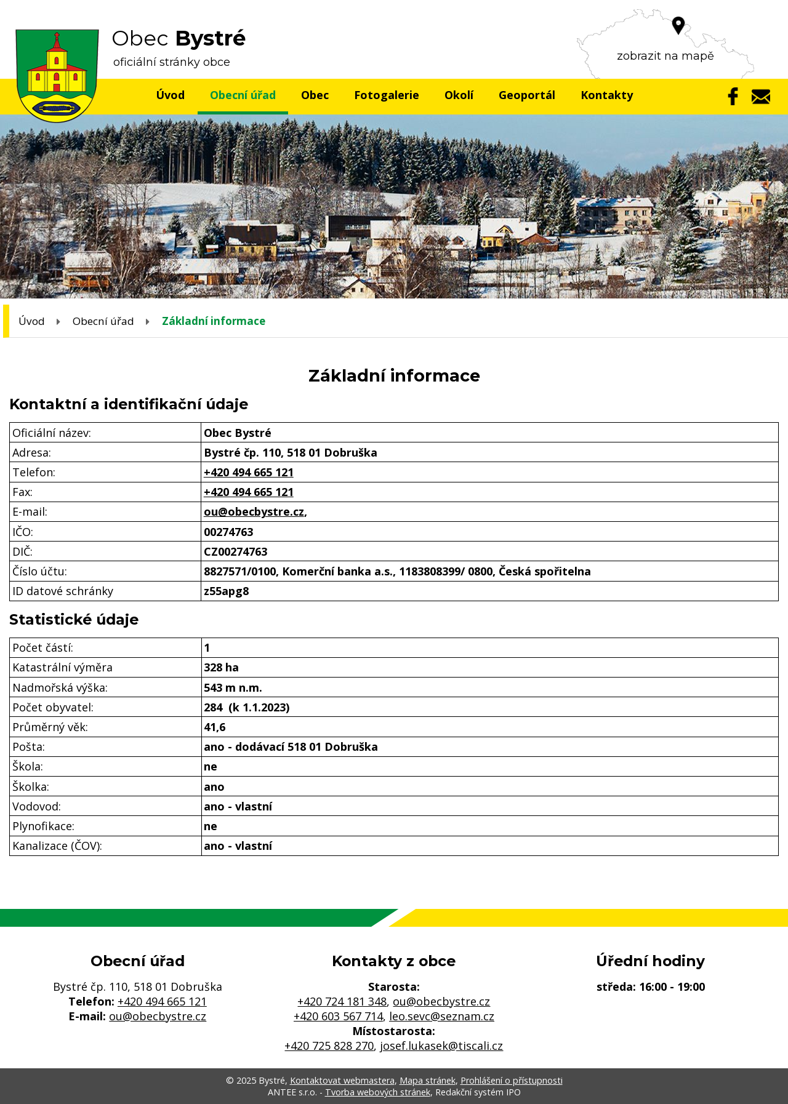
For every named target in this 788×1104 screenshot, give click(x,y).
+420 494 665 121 (249, 472)
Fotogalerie (386, 94)
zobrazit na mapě (665, 56)
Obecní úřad (243, 94)
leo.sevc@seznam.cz (441, 1016)
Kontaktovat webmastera (342, 1080)
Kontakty (607, 94)
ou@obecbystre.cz (254, 511)
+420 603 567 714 (338, 1016)
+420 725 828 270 (329, 1045)
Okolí (458, 94)
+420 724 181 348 (342, 1001)
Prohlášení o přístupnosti (511, 1080)
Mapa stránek (428, 1080)
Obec (315, 94)
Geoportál (527, 94)
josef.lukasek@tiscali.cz (441, 1045)
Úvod (170, 94)
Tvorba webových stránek (377, 1092)
